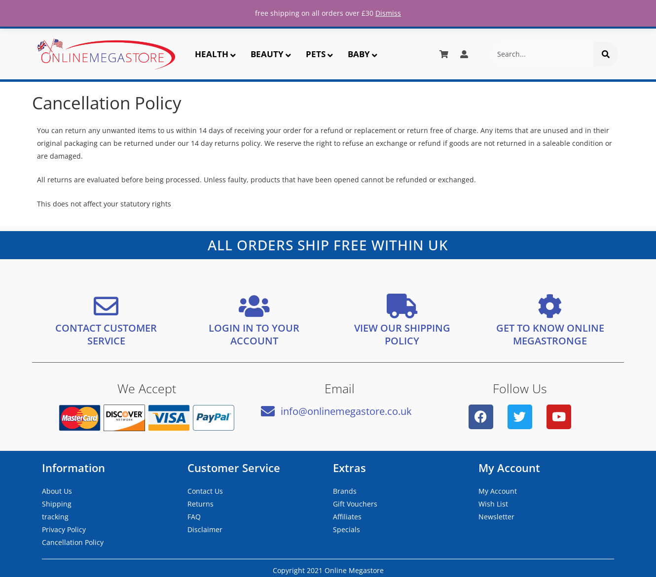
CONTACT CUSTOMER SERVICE (106, 334)
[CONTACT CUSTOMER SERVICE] (106, 306)
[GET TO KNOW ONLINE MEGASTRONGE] (550, 306)
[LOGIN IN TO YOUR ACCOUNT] (254, 306)
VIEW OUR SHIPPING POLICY (402, 334)
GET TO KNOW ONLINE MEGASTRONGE (550, 334)
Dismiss (388, 13)
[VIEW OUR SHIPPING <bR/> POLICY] (402, 306)
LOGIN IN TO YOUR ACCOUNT (254, 334)
